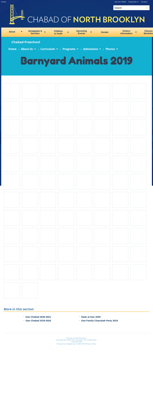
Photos (110, 49)
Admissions (90, 49)
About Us (27, 49)
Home (3, 2)
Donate (104, 32)
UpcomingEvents (81, 32)
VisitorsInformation (126, 32)
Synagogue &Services (35, 32)
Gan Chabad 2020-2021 (38, 317)
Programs (69, 49)
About (12, 31)
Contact (144, 2)
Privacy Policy (91, 344)
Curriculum (47, 49)
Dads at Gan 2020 (90, 317)
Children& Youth (58, 32)
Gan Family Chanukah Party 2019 (99, 320)
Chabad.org (70, 344)
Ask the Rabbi (120, 2)
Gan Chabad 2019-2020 (38, 320)
